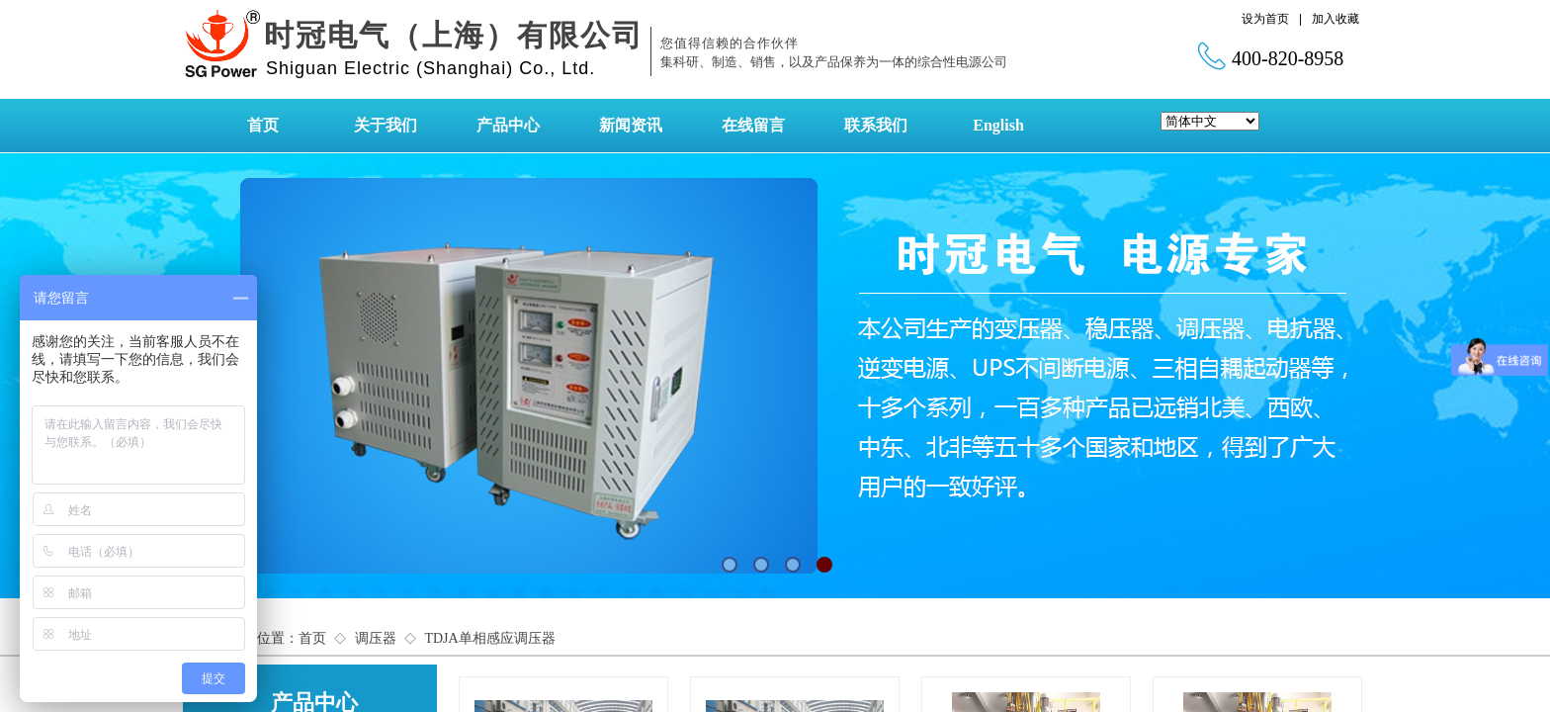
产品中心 (508, 125)
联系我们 (875, 125)
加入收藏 (1335, 19)
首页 (263, 125)
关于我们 (385, 125)
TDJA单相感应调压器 (489, 638)
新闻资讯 (630, 125)
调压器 (375, 638)
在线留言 (753, 125)
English (998, 125)
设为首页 (1265, 19)
